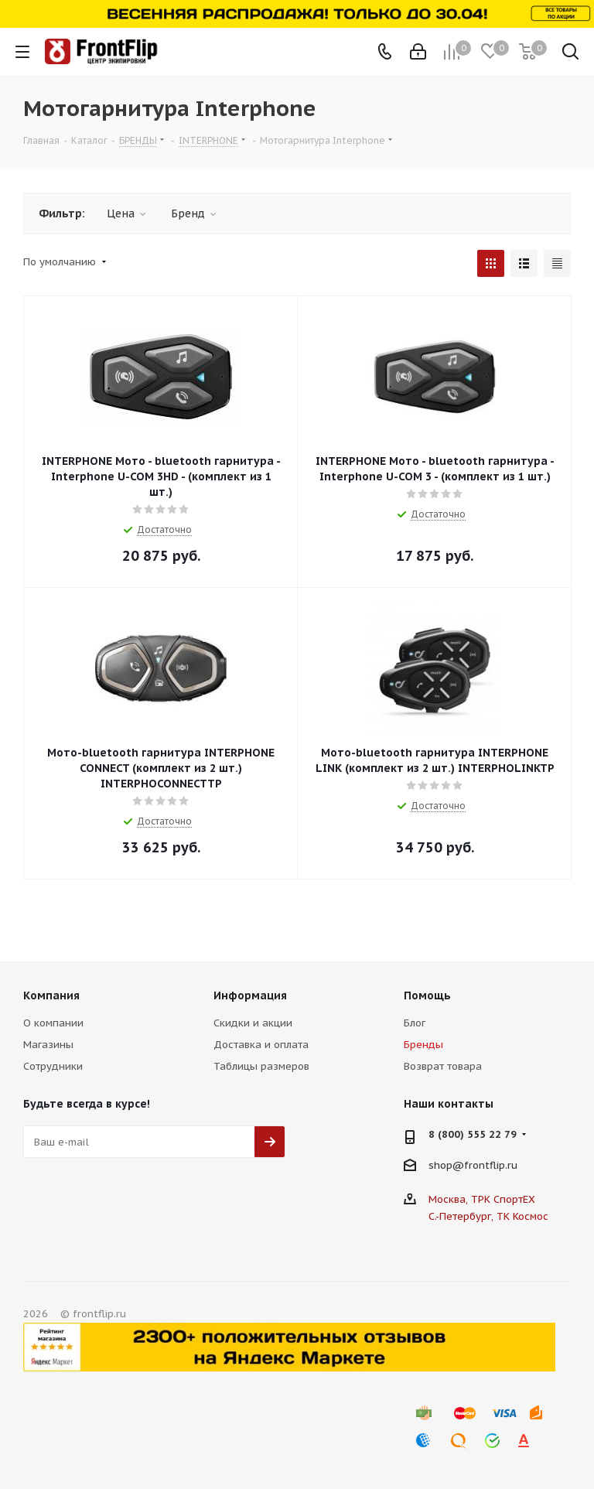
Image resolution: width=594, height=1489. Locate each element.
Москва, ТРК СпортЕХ (481, 1199)
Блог (414, 1023)
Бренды (423, 1044)
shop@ (446, 1165)
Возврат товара (443, 1066)
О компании (53, 1023)
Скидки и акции (252, 1023)
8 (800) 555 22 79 (472, 1134)
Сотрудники (53, 1066)
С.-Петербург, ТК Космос (488, 1216)
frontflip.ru (490, 1165)
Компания (51, 995)
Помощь (427, 995)
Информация (250, 995)
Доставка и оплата (261, 1044)
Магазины (48, 1044)
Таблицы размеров (261, 1066)
